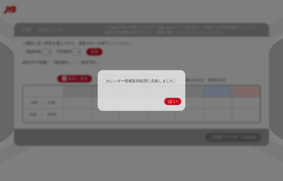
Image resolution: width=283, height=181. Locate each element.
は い (172, 101)
